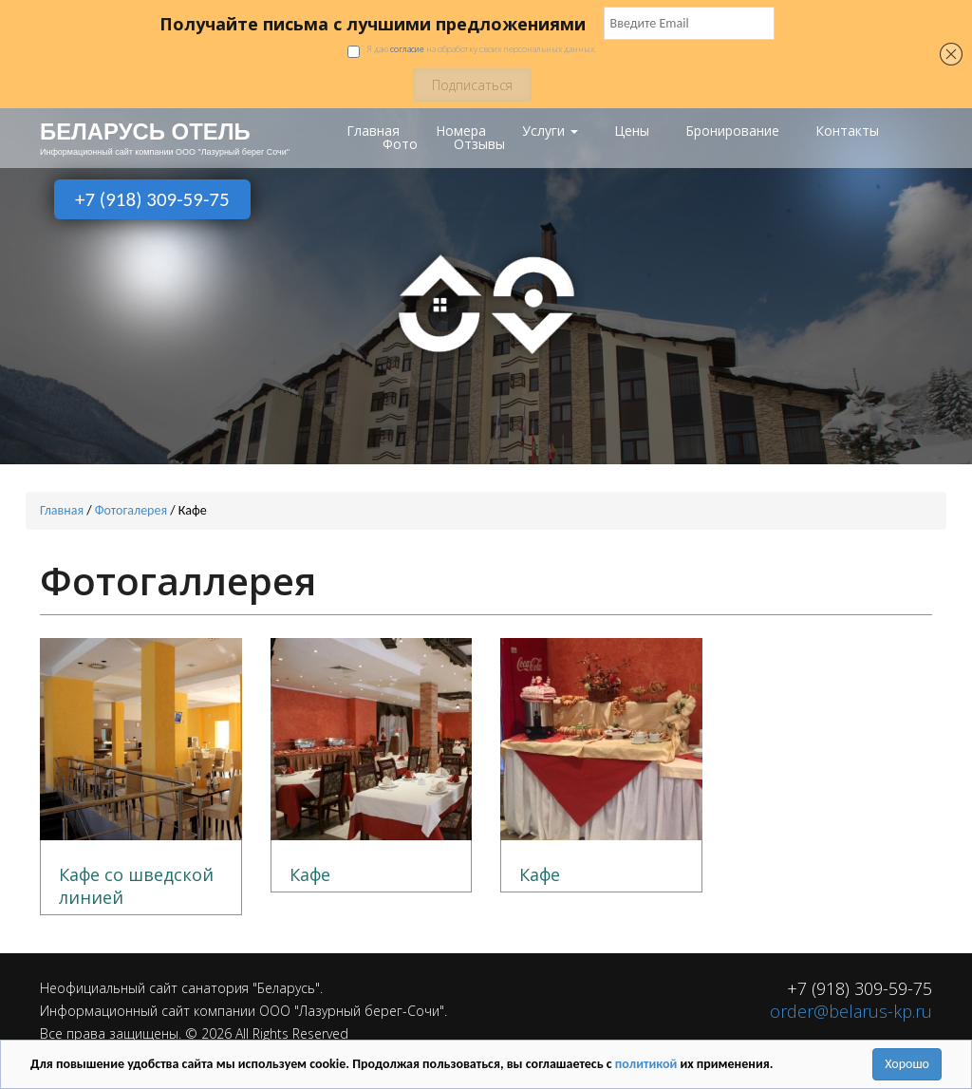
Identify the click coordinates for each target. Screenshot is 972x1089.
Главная (373, 131)
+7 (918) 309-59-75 (152, 199)
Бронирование (732, 131)
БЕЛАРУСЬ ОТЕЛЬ (137, 131)
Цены (631, 131)
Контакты (847, 131)
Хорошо (907, 1064)
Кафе (310, 873)
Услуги (550, 131)
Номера (461, 131)
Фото (400, 144)
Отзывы (479, 144)
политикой (648, 1064)
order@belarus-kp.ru (851, 1010)
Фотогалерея (131, 509)
